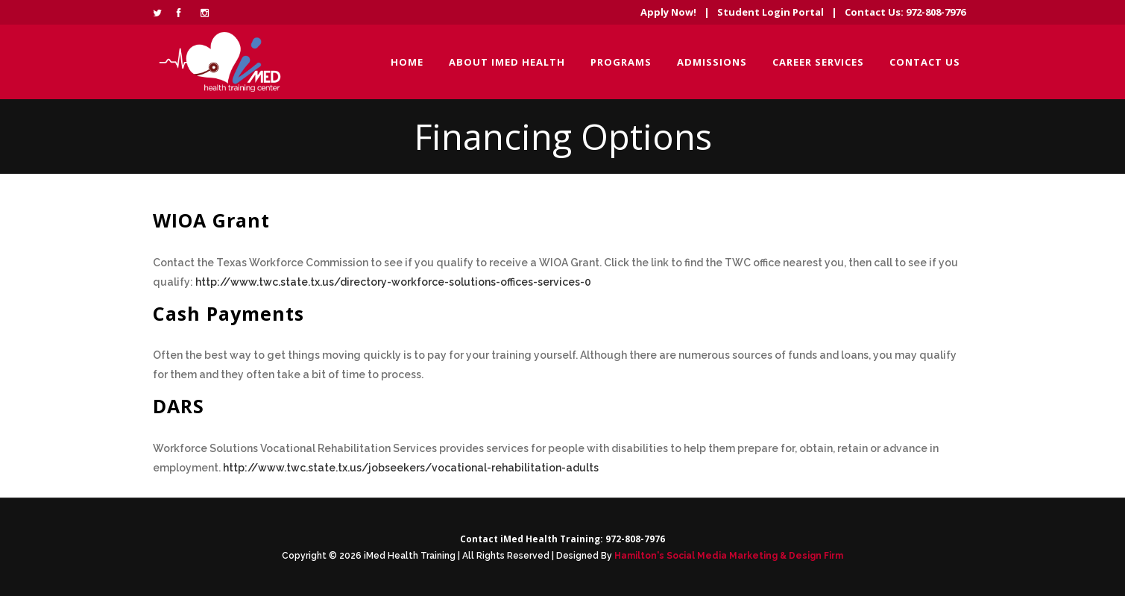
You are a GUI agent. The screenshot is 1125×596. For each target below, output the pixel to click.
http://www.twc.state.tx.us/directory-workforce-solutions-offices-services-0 (393, 282)
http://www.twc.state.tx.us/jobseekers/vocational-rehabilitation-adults (411, 468)
